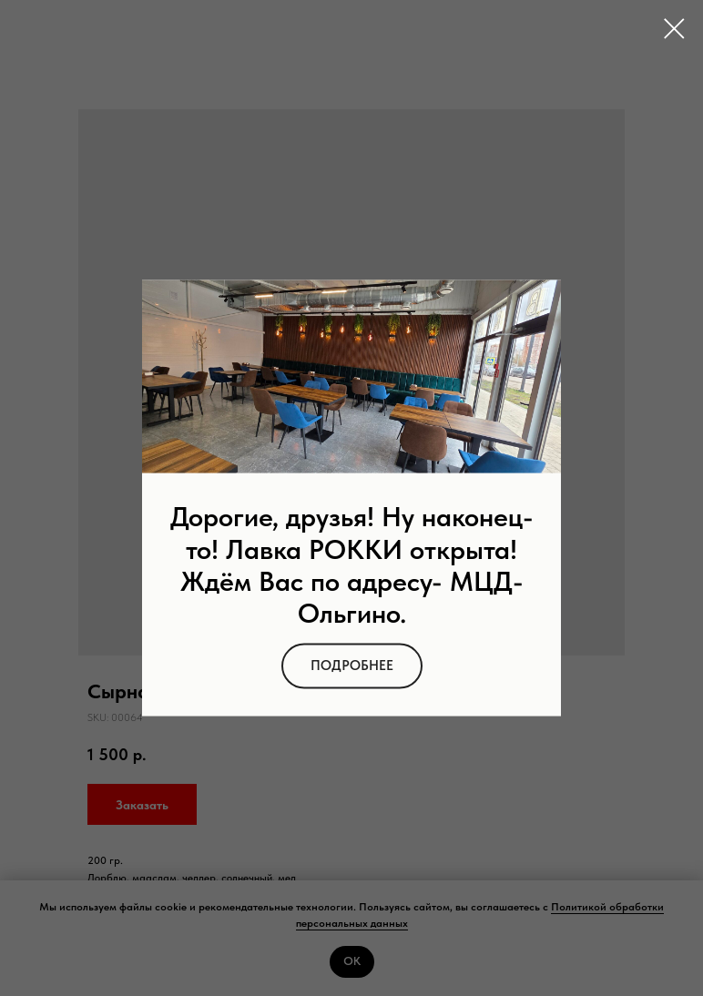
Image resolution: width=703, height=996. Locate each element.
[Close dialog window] (674, 28)
